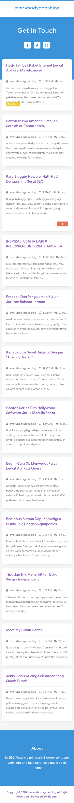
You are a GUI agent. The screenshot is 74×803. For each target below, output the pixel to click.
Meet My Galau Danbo (24, 630)
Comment (65, 137)
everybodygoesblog (43, 792)
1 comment (67, 81)
